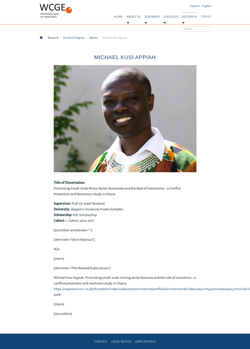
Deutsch (195, 6)
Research (189, 16)
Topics (206, 16)
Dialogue (171, 16)
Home (118, 16)
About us (134, 16)
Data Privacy (145, 341)
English (206, 6)
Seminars (152, 16)
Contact (100, 341)
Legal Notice (121, 341)
